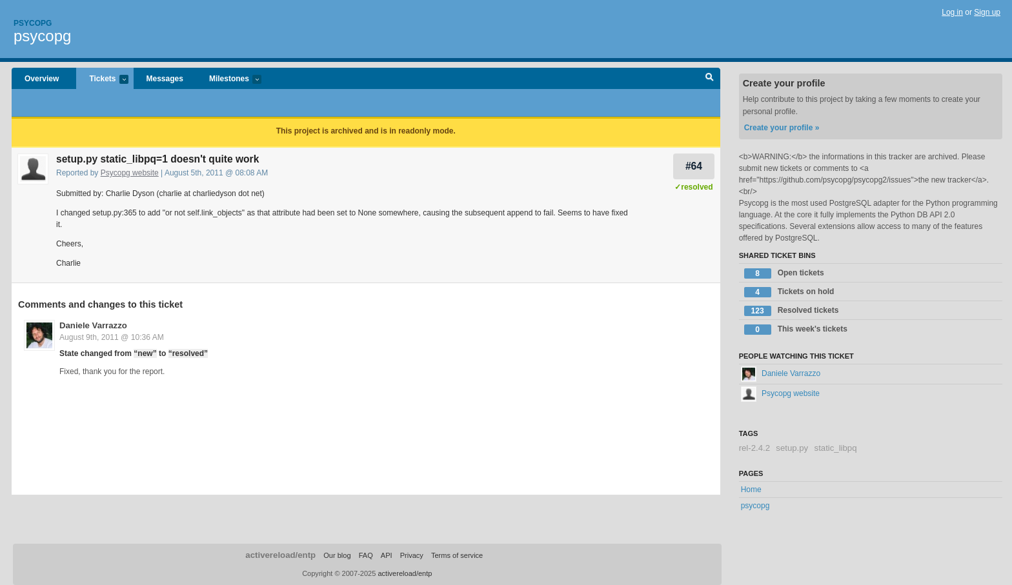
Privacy (411, 555)
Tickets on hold (789, 292)
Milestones (228, 79)
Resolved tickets (791, 311)
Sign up (987, 12)
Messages (165, 78)
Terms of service (457, 555)
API (386, 555)
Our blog (336, 555)
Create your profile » (782, 127)
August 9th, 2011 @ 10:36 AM (111, 337)
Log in (952, 12)
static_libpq (836, 448)
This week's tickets (795, 329)
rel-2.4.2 (754, 448)
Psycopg (33, 23)
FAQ (366, 555)
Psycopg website (130, 172)
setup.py (792, 448)
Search (709, 79)
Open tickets (784, 273)
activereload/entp (280, 555)
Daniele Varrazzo (93, 325)
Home (751, 489)
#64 (693, 166)
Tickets (102, 79)
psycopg (42, 36)
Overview (42, 78)
